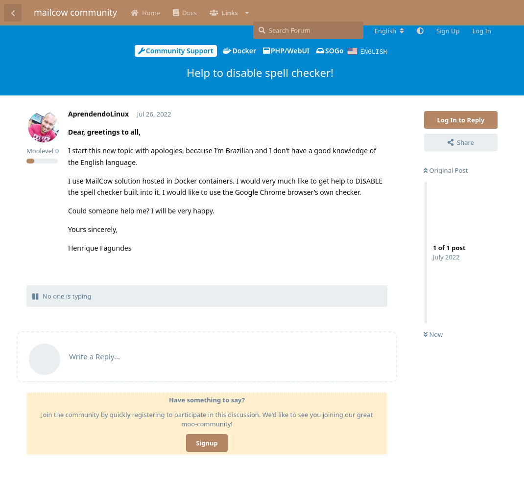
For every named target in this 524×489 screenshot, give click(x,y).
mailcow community (75, 12)
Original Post (446, 169)
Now (433, 333)
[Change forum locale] (389, 31)
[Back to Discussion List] (13, 13)
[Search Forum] (308, 30)
